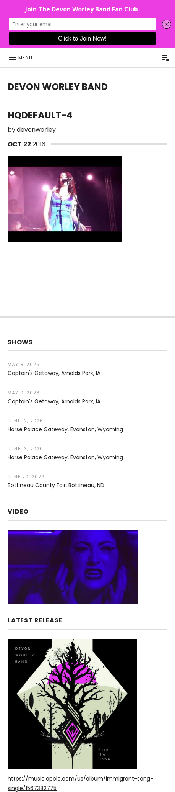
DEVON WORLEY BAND (58, 86)
